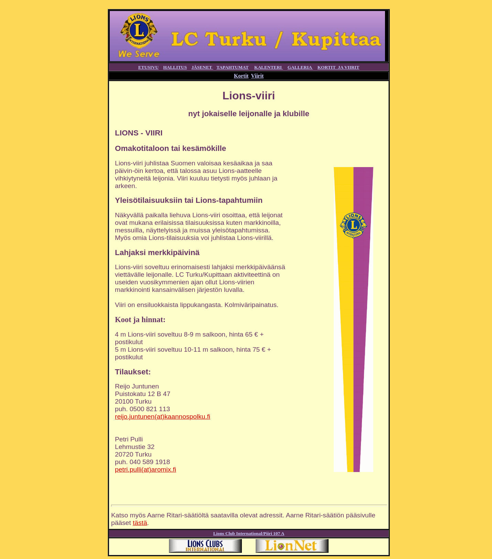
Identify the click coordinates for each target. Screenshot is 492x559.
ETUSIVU (148, 67)
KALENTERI (268, 67)
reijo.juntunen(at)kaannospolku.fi (162, 416)
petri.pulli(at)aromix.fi (145, 469)
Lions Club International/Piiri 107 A (249, 533)
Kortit (241, 76)
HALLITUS (175, 67)
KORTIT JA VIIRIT (339, 67)
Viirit (257, 76)
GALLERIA (300, 67)
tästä (140, 522)
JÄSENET (201, 67)
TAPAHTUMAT (232, 67)
